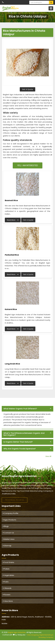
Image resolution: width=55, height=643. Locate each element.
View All (48, 456)
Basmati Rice (11, 200)
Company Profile (10, 513)
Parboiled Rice (12, 255)
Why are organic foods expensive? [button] (19, 448)
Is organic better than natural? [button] (18, 442)
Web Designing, (33, 635)
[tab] (27, 409)
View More (8, 601)
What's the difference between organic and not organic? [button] (23, 434)
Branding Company (46, 637)
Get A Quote (27, 89)
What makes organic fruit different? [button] (20, 408)
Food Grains (8, 562)
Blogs (6, 526)
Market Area (8, 539)
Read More (13, 220)
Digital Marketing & (46, 635)
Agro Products (9, 520)
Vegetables (8, 575)
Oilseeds (7, 588)
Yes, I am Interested (27, 165)
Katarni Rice (11, 309)
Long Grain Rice (12, 363)
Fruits (5, 581)
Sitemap (7, 545)
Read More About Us (14, 500)
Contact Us (8, 532)
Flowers (6, 594)
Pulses (6, 569)
